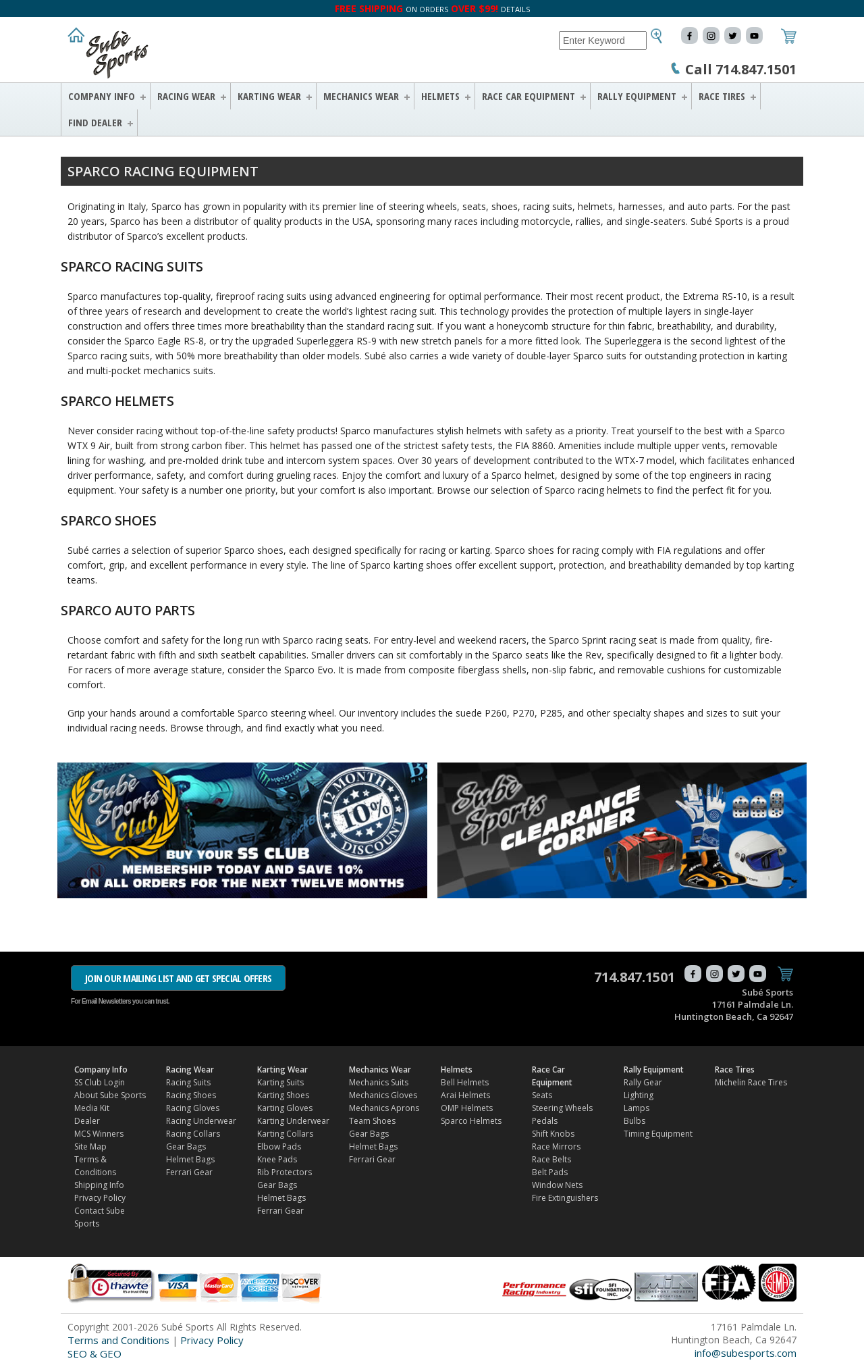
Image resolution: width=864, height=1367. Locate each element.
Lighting (638, 1095)
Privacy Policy (100, 1198)
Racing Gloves (192, 1108)
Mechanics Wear (361, 96)
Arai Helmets (465, 1095)
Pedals (545, 1121)
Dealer (87, 1121)
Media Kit (91, 1108)
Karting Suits (280, 1082)
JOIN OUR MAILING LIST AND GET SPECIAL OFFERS (178, 978)
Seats (542, 1095)
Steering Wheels (562, 1108)
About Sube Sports (110, 1095)
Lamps (636, 1108)
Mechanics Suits (378, 1082)
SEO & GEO (95, 1353)
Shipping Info (99, 1185)
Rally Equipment (636, 96)
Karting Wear (269, 96)
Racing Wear (186, 96)
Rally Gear (643, 1082)
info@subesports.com (745, 1353)
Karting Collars (285, 1133)
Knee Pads (277, 1159)
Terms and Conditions (118, 1340)
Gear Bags (186, 1146)
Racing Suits (188, 1082)
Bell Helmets (465, 1082)
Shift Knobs (553, 1133)
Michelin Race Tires (751, 1082)
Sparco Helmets (471, 1121)
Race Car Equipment (528, 96)
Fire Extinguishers (565, 1198)
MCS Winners (99, 1133)
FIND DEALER (95, 122)
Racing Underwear (201, 1121)
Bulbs (634, 1121)
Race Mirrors (556, 1146)
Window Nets (557, 1185)
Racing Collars (193, 1133)
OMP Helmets (467, 1108)
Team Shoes (372, 1121)
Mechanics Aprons (384, 1108)
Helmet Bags (190, 1159)
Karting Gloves (285, 1108)
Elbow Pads (279, 1146)
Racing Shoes (191, 1095)
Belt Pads (550, 1172)
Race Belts (551, 1159)
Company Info (101, 96)
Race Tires (722, 96)
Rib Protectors (284, 1172)
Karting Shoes (283, 1095)
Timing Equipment (658, 1133)
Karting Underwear (293, 1121)
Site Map (90, 1146)
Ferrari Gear (189, 1172)
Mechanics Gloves (383, 1095)
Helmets (440, 96)
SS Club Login (99, 1082)
